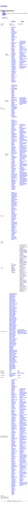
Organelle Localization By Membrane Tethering (14, 387)
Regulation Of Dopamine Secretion (23, 131)
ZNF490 (13, 366)
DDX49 (13, 309)
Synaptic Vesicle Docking (14, 141)
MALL (15, 317)
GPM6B (10, 315)
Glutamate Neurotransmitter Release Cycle (14, 199)
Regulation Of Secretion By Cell (13, 446)
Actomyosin (13, 53)
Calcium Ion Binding (23, 98)
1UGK (18, 377)
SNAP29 (10, 335)
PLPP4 (14, 321)
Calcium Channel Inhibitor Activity (12, 91)
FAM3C (13, 312)
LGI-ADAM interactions (13, 217)
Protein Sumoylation (13, 146)
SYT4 (22, 21)
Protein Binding (22, 99)
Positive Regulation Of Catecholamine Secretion (14, 157)
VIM (12, 360)
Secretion (13, 413)
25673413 (21, 250)
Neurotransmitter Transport (14, 124)
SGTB (24, 331)
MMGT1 (12, 318)
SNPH (13, 336)
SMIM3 (13, 333)
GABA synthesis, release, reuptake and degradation (14, 222)
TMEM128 (11, 348)
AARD (10, 294)
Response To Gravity (13, 131)
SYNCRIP (19, 333)
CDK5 (13, 304)
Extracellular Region (13, 28)
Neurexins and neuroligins (13, 219)
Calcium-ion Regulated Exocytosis (13, 148)
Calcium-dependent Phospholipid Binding (23, 101)
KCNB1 (13, 316)
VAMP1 (15, 357)
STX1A (13, 21)
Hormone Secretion (13, 172)
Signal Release (14, 465)
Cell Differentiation (23, 139)
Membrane (13, 38)
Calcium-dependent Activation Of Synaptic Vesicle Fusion (23, 158)
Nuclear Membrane (13, 49)
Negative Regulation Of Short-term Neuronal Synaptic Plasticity (23, 153)
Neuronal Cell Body (23, 56)
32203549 (13, 272)
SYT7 (15, 344)
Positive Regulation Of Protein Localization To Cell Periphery (23, 433)
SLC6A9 (14, 332)
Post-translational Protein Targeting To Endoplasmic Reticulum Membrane (23, 437)
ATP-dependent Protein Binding (14, 107)
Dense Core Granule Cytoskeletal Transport (23, 161)
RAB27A (13, 323)
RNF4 (13, 325)
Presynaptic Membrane (13, 55)
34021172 (13, 267)
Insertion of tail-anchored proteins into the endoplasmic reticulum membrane (14, 226)
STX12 (13, 338)
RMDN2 (10, 325)
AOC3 (14, 296)
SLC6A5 (10, 332)
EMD (13, 311)
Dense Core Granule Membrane (23, 52)
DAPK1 (10, 309)
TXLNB (10, 355)
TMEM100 (11, 346)
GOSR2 (13, 314)
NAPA (15, 318)
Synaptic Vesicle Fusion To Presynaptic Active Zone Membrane (14, 479)
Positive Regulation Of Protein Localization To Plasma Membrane (23, 427)
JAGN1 (10, 316)
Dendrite (21, 45)
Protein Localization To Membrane (14, 179)
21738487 (25, 262)
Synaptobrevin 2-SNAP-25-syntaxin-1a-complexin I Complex (13, 63)
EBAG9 (10, 311)
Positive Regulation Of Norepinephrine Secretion (14, 134)
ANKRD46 (11, 296)
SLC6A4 (14, 331)
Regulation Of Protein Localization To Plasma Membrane (23, 465)
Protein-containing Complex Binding (13, 112)
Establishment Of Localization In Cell (14, 415)
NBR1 (22, 330)
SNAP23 (10, 334)
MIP (10, 318)
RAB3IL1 (11, 324)
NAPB (10, 319)
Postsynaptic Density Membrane (13, 79)
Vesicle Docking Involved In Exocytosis (14, 426)
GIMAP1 (10, 313)
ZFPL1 (10, 363)
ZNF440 (10, 365)
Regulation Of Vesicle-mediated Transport (13, 475)
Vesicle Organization (13, 401)
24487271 (24, 281)
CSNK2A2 (15, 307)
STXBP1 (13, 341)
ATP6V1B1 (14, 300)
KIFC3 (10, 317)
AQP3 (13, 298)
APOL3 (10, 298)
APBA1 (10, 297)
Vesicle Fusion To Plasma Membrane (13, 482)
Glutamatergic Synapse (13, 82)
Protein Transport (13, 422)
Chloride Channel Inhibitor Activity (12, 95)
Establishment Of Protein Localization (13, 418)
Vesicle (21, 50)
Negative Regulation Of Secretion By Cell (23, 173)
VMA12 (15, 360)
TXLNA (14, 354)
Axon (12, 41)
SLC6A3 (10, 331)
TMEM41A (11, 351)
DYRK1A (14, 310)
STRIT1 (10, 337)
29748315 (24, 275)
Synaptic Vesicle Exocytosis (14, 140)
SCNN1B (14, 326)
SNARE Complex (13, 45)
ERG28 (15, 311)
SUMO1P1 (14, 343)
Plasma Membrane (13, 30)
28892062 (25, 250)
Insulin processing (13, 207)
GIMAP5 (14, 313)
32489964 (24, 256)
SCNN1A (11, 326)
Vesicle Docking (14, 173)
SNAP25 (14, 334)
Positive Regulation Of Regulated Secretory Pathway (13, 470)
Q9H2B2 (19, 375)
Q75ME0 (10, 376)
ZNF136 (10, 364)
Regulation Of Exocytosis (13, 151)
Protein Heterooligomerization (23, 482)
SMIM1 (10, 333)
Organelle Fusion (13, 398)
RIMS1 (14, 324)
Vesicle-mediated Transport (13, 144)
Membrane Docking (13, 395)
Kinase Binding (14, 97)
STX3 (13, 339)
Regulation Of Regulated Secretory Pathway (13, 454)
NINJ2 (13, 319)
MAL (13, 317)
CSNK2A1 (11, 307)
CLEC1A (10, 305)
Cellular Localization (13, 431)
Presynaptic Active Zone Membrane (13, 60)
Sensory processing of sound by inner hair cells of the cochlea (14, 237)
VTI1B (13, 362)
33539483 (21, 291)
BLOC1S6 (13, 301)
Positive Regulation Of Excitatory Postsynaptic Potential (13, 187)
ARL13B (10, 299)
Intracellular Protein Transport (13, 126)
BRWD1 (18, 330)
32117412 (21, 254)
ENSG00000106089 (12, 373)
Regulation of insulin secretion (14, 209)
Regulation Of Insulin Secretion (14, 177)
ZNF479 (10, 366)
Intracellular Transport (13, 462)
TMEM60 (15, 351)
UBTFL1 (10, 356)
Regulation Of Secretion (13, 457)
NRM (10, 320)
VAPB (10, 360)
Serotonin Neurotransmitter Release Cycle (14, 193)
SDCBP (14, 327)
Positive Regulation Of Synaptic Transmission (23, 404)
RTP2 (16, 325)
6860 (18, 370)
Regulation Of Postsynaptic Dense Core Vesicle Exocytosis (23, 170)
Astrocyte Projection (23, 61)
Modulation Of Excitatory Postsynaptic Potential (14, 183)
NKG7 (15, 319)
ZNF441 (13, 365)
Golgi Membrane (23, 41)
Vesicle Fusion (13, 129)
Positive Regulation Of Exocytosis (13, 165)
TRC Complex (22, 412)
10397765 (4, 14)
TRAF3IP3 (13, 352)
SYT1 (10, 344)
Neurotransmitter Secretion (22, 126)
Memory (21, 127)
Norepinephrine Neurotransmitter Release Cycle (14, 196)
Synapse (21, 57)
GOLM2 (10, 314)
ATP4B (10, 300)
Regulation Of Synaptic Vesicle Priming (14, 137)
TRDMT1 (11, 353)
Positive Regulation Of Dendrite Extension (23, 175)
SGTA (22, 331)
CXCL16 (10, 308)
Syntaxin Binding (12, 392)
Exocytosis (13, 128)
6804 (10, 370)
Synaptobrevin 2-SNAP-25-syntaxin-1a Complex (13, 73)
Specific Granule (22, 457)
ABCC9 (13, 294)
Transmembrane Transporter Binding (14, 109)
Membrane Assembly (23, 422)
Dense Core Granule (23, 48)
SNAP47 (14, 335)
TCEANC (14, 345)
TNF (10, 352)
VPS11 (10, 361)
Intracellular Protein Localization (13, 433)
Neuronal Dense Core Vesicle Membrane (23, 67)
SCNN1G (11, 327)
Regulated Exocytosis (13, 163)
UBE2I (13, 355)
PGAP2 (14, 320)
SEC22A (10, 328)
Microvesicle (22, 68)
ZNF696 (13, 367)
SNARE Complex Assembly (13, 160)
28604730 (21, 284)
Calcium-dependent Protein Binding (14, 116)
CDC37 (10, 304)
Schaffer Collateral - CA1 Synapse (14, 76)
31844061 (13, 269)
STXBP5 (14, 342)
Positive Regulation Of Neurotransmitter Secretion (14, 121)
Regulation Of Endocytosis (22, 138)
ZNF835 (10, 369)
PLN (10, 321)
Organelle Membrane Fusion (13, 390)
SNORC (10, 336)
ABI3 (16, 294)
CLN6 (14, 305)
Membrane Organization (13, 403)
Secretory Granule (13, 40)
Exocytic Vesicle (22, 60)
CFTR (16, 304)
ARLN (14, 299)
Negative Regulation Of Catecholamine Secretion (23, 143)
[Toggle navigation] (0, 9)
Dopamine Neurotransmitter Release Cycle (14, 201)
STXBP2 (10, 342)
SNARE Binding (14, 85)
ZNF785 (13, 368)
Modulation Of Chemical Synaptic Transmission (23, 430)
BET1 (10, 301)
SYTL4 (10, 345)
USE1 (13, 357)
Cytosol (12, 29)
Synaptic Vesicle (14, 31)
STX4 (15, 339)
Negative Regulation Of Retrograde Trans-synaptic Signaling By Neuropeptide (23, 181)
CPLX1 (14, 306)
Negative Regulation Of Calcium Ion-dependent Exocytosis (23, 146)
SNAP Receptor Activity (14, 86)
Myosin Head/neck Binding (13, 102)
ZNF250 (13, 364)
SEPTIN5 (14, 329)
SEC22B (14, 328)
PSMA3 (10, 323)
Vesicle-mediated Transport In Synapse (13, 489)
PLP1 (12, 321)
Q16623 (14, 375)
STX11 (10, 338)
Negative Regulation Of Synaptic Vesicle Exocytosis (23, 184)
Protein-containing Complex (13, 51)
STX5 (10, 340)
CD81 (14, 303)
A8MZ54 (10, 375)
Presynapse (13, 484)
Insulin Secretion (14, 152)
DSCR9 (10, 310)
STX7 (15, 340)
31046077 (21, 258)
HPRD (4, 18)
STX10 (13, 337)
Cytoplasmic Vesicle (13, 47)
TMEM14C (11, 349)
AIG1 (14, 295)
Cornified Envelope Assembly (23, 421)
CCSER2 (10, 303)
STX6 (13, 340)
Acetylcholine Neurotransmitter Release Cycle (14, 204)
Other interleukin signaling (13, 211)
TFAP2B (25, 333)
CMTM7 (10, 306)
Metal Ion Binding (23, 102)
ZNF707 (10, 368)
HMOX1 (13, 315)
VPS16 (13, 361)
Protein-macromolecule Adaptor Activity (14, 99)
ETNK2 (10, 312)
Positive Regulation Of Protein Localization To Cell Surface (23, 469)
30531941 (21, 266)
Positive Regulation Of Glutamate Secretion (23, 129)
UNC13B (14, 356)
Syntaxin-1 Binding (13, 412)
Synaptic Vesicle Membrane (14, 43)
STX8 (10, 341)
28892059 (21, 262)
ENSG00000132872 (20, 373)
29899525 (21, 248)
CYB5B (14, 308)
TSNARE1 (11, 354)
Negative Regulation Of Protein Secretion (23, 155)
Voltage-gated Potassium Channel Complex (13, 34)
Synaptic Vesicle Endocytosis (14, 175)
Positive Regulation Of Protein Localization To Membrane (23, 450)
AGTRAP (11, 295)
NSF (12, 320)
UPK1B (10, 357)
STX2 (10, 339)
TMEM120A (11, 347)
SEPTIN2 (11, 329)
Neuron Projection (13, 57)
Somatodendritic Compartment (22, 54)
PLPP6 (10, 322)
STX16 (16, 338)
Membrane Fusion (13, 384)
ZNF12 (13, 363)
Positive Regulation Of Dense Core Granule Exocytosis (23, 177)
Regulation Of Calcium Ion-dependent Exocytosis (23, 135)
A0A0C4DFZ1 (11, 374)
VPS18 (15, 361)
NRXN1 (18, 331)
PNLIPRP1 (14, 322)
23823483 (21, 260)
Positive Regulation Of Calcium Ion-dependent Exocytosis (13, 169)
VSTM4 (10, 362)
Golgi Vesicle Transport (13, 464)
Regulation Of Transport (13, 486)
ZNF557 (10, 367)
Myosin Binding (14, 88)
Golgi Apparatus (22, 42)
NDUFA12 (25, 330)
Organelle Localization (13, 420)
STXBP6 (10, 343)
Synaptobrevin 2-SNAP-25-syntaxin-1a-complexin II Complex (13, 68)
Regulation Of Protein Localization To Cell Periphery (23, 484)
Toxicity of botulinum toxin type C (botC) (14, 214)
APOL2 (13, 297)
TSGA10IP (15, 353)
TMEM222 (11, 350)
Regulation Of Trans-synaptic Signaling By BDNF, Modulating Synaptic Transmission (23, 165)
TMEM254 (15, 350)
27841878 (21, 277)
